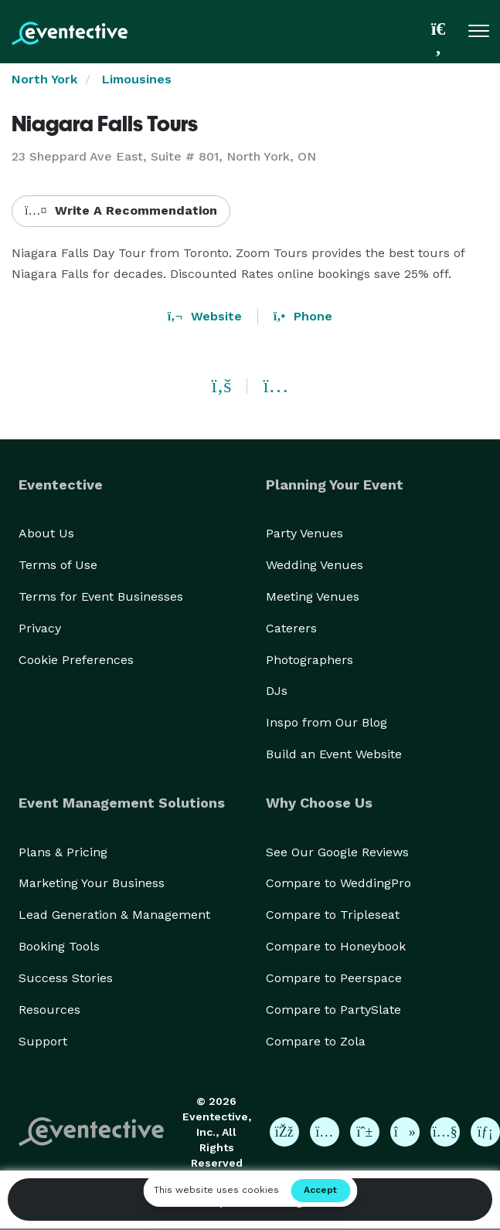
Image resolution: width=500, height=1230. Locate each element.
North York (44, 79)
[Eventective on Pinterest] (364, 1132)
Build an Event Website (334, 754)
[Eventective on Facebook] (284, 1132)
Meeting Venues (312, 596)
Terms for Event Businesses (101, 596)
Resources (49, 1009)
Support (43, 1041)
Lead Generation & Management (114, 914)
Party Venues (304, 533)
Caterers (291, 628)
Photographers (309, 659)
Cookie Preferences (76, 659)
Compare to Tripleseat (333, 914)
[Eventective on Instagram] (324, 1132)
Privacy (40, 628)
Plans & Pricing (63, 852)
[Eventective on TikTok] (405, 1132)
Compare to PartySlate (333, 1009)
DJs (276, 690)
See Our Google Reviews (337, 852)
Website (205, 316)
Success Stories (66, 978)
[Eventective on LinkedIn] (485, 1132)
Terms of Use (58, 564)
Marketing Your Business (92, 883)
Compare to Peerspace (334, 978)
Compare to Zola (316, 1041)
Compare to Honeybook (336, 946)
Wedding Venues (314, 564)
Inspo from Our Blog (326, 722)
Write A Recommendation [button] (121, 210)
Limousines (137, 79)
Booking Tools (59, 946)
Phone (303, 316)
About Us (46, 533)
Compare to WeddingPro (338, 883)
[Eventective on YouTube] (445, 1132)
